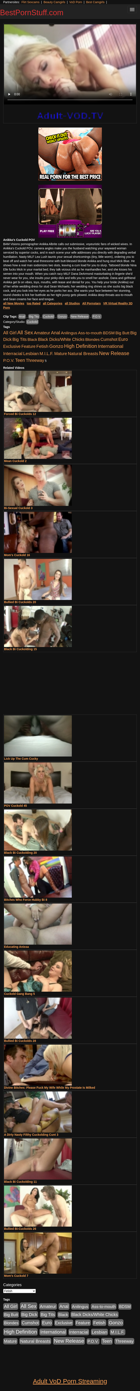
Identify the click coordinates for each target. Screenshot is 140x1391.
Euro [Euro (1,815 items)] (123, 339)
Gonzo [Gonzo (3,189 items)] (56, 346)
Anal (22, 316)
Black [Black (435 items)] (32, 339)
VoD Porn (75, 2)
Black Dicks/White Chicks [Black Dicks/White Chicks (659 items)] (61, 339)
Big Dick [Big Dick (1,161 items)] (29, 1314)
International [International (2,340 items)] (110, 346)
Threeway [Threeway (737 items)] (35, 360)
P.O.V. (97, 316)
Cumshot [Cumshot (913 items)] (108, 339)
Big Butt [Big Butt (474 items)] (122, 333)
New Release (79, 316)
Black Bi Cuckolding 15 (20, 649)
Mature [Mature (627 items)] (60, 353)
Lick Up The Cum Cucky (21, 758)
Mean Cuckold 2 (15, 461)
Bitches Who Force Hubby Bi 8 (25, 899)
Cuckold (48, 316)
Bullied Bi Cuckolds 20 (20, 602)
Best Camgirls (95, 2)
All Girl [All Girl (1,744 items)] (10, 332)
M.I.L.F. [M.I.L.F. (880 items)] (46, 353)
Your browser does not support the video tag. (70, 64)
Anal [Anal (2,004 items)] (55, 332)
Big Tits (34, 316)
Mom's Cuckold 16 (17, 555)
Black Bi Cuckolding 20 (20, 852)
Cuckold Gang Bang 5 (19, 993)
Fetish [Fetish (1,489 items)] (42, 346)
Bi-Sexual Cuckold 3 (18, 508)
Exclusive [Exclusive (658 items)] (12, 346)
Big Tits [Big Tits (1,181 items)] (19, 339)
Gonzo (62, 316)
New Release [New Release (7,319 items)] (114, 353)
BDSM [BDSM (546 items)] (109, 333)
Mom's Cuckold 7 (16, 1275)
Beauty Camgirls (54, 2)
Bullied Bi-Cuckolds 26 (20, 1228)
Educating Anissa (16, 946)
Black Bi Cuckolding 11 (20, 1181)
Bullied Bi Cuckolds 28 (20, 1041)
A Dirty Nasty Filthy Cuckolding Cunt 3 (31, 1134)
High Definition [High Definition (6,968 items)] (80, 346)
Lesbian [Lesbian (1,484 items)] (31, 353)
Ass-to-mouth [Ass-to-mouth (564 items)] (90, 333)
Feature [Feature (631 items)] (28, 346)
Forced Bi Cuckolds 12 (20, 414)
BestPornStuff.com (31, 12)
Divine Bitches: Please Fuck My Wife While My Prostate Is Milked (49, 1087)
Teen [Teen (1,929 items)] (20, 360)
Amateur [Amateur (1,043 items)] (42, 332)
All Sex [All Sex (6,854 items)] (25, 332)
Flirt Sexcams (30, 2)
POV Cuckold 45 (15, 805)
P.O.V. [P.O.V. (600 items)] (8, 360)
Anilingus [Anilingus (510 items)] (69, 333)
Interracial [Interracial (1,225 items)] (12, 353)
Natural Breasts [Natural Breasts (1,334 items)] (83, 353)
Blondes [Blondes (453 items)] (92, 339)
